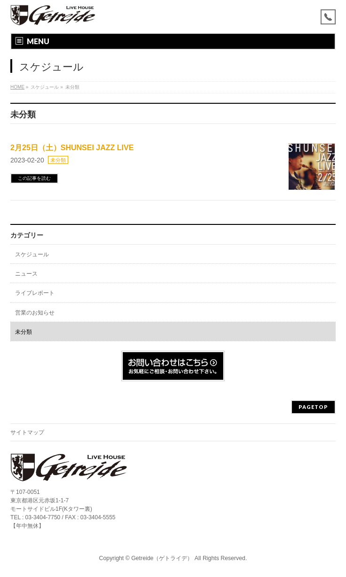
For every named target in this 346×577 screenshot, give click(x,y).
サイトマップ (27, 432)
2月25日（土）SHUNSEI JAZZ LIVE (72, 148)
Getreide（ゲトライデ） (162, 558)
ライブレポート (35, 293)
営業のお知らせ (35, 312)
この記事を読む (34, 178)
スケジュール (32, 254)
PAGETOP (313, 407)
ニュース (26, 273)
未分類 (58, 160)
